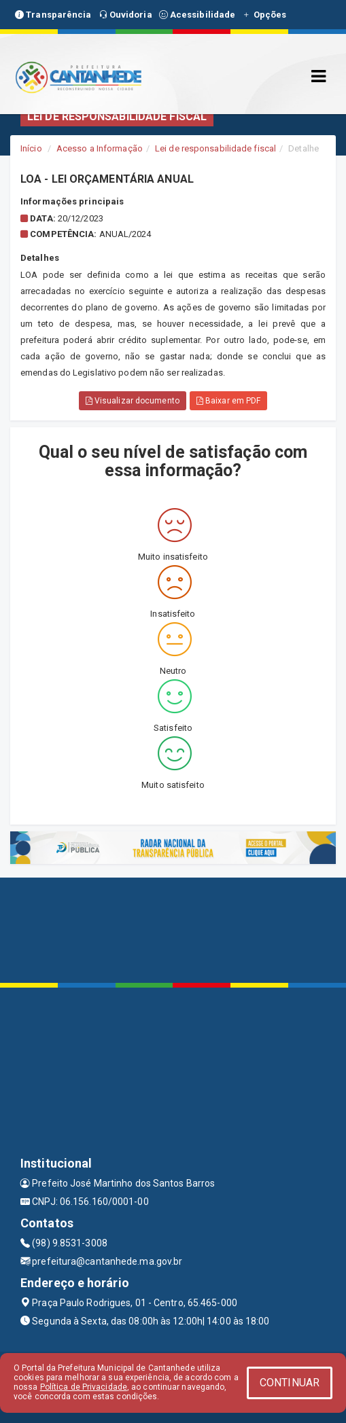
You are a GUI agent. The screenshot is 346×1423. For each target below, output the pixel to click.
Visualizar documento (132, 401)
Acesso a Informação (99, 148)
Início (31, 148)
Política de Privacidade (83, 1387)
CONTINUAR (289, 1382)
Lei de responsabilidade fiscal (215, 148)
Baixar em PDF (228, 401)
